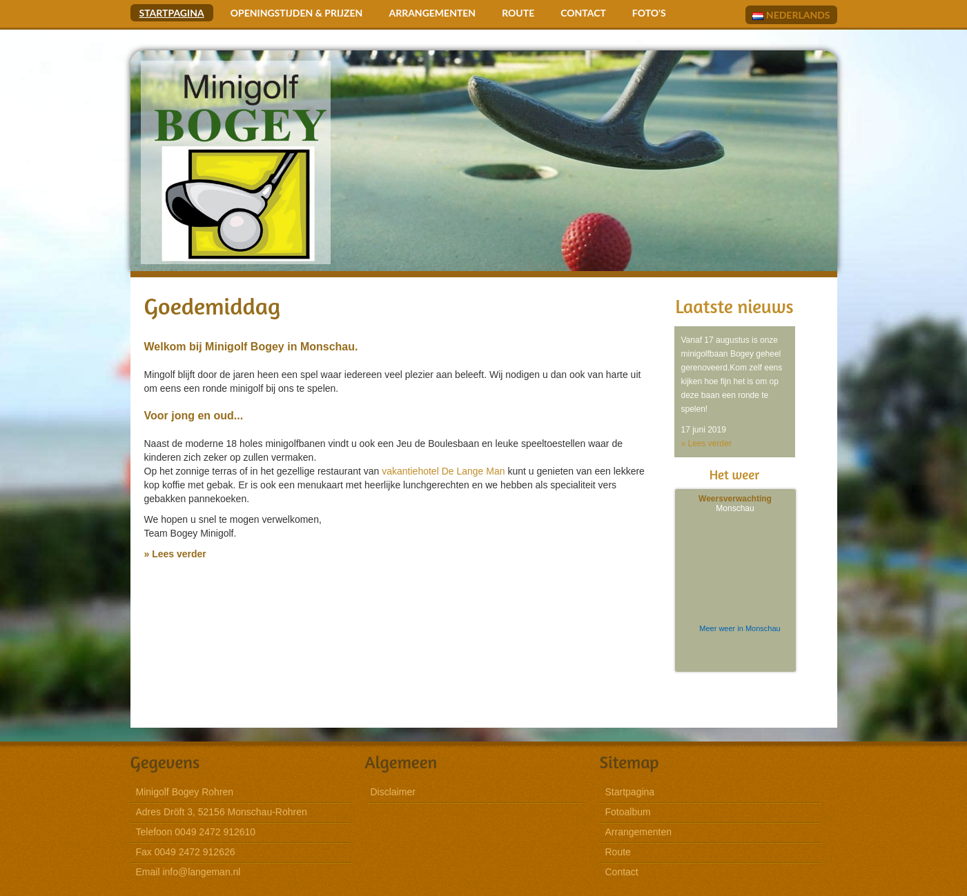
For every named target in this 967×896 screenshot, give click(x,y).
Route (518, 13)
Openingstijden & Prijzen (297, 13)
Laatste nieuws (734, 306)
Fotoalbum (628, 811)
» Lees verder (175, 553)
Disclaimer (393, 791)
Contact (583, 13)
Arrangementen (432, 13)
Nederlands (791, 15)
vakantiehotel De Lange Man (443, 471)
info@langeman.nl (201, 871)
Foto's (649, 13)
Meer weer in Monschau (739, 628)
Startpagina (171, 13)
